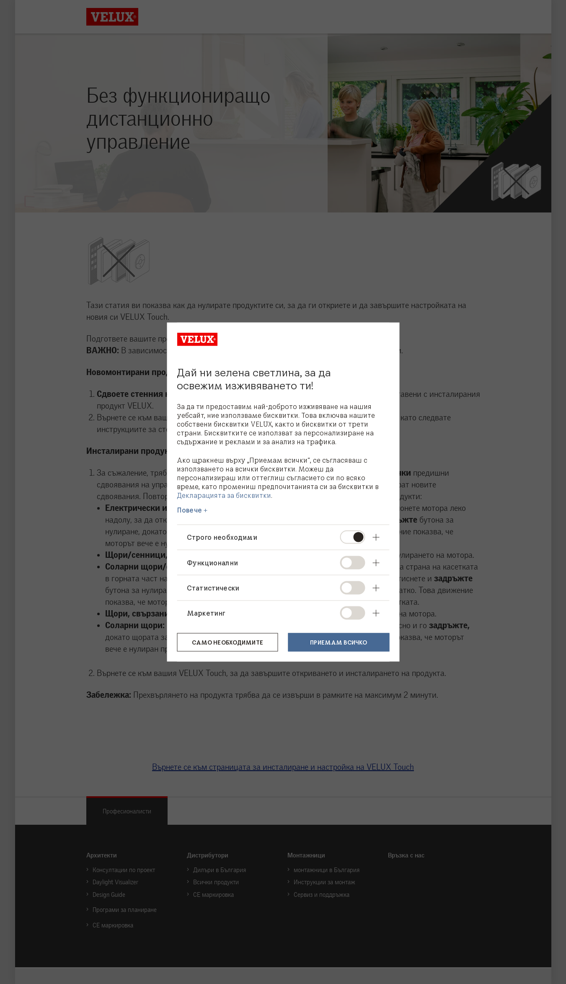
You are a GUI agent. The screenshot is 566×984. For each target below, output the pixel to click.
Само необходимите (227, 641)
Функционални (212, 562)
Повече (189, 510)
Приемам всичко (338, 641)
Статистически (213, 587)
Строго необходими (222, 537)
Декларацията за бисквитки (224, 495)
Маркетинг (206, 613)
